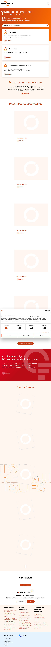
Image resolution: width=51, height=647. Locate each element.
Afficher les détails (43, 332)
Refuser (9, 335)
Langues (36, 621)
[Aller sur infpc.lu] (15, 636)
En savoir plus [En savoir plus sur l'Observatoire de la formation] (6, 373)
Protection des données (8, 642)
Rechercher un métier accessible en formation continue (10, 615)
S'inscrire (30, 601)
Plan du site (6, 645)
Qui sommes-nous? (7, 638)
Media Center (25, 387)
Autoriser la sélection (25, 335)
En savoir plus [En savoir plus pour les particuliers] (8, 40)
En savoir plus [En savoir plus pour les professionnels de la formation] (8, 74)
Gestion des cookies (7, 641)
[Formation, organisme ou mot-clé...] (23, 25)
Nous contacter (25, 585)
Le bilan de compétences (25, 625)
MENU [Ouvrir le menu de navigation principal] (48, 4)
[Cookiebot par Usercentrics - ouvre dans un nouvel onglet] (44, 311)
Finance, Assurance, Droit (40, 622)
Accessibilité (6, 644)
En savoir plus (20, 140)
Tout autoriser (42, 335)
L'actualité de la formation (25, 104)
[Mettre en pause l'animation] (25, 566)
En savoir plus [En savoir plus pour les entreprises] (8, 57)
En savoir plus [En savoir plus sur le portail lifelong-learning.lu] (25, 93)
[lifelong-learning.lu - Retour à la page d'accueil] (7, 4)
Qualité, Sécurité (38, 628)
